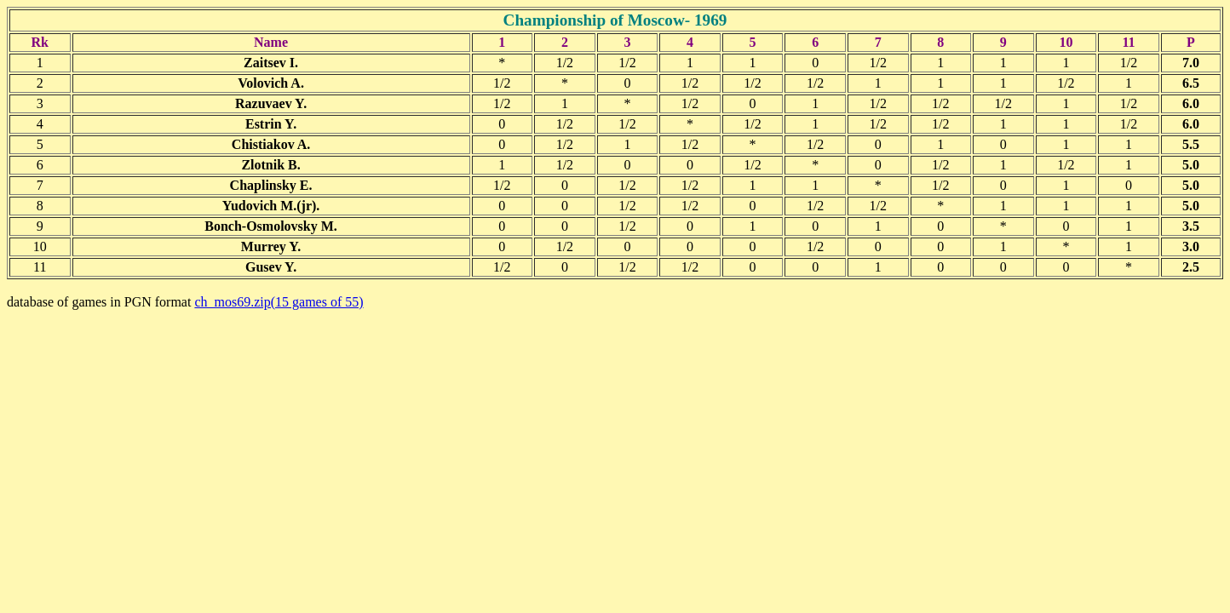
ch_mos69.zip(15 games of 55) (278, 302)
